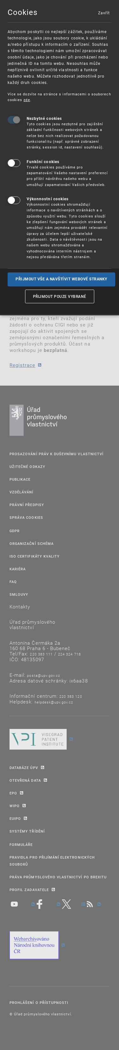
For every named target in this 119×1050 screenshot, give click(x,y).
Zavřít (103, 12)
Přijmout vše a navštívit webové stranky (61, 279)
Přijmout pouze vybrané (59, 296)
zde (26, 99)
